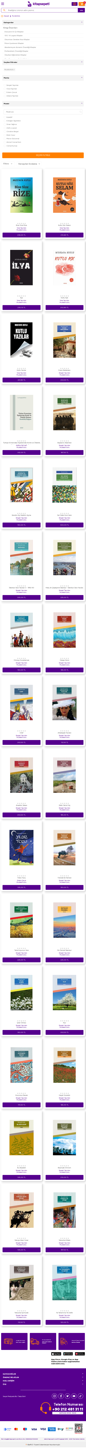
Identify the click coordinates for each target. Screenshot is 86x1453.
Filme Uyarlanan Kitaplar (14, 43)
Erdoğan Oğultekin (12, 121)
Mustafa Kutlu (21, 230)
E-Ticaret (35, 1450)
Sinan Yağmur (10, 124)
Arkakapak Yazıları (64, 733)
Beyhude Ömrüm (64, 1168)
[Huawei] (80, 1354)
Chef (21, 733)
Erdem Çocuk (10, 92)
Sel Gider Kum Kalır (64, 515)
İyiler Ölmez (21, 1023)
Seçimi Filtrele (43, 155)
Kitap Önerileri (10, 28)
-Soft (29, 1450)
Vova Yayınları (10, 89)
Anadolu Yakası (21, 805)
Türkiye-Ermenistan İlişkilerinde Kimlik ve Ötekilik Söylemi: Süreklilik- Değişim (21, 443)
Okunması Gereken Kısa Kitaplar (17, 39)
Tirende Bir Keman (64, 878)
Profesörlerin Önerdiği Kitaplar (16, 51)
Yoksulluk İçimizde (21, 1313)
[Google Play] (68, 1354)
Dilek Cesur (9, 135)
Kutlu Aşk (64, 298)
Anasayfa (5, 16)
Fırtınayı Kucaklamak (21, 660)
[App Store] (56, 1354)
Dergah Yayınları (11, 85)
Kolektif (8, 117)
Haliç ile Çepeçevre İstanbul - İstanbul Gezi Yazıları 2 (64, 588)
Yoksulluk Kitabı (64, 1240)
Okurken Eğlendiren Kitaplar (15, 55)
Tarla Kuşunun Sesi (21, 950)
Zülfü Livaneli (10, 128)
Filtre (7, 164)
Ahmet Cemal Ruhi (12, 142)
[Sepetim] (82, 4)
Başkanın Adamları (64, 443)
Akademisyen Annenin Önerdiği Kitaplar (20, 47)
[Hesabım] (74, 4)
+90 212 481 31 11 (67, 1409)
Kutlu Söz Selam (64, 225)
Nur (64, 1023)
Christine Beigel (11, 132)
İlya (21, 298)
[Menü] (2, 4)
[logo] (38, 4)
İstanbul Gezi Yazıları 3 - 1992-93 (21, 588)
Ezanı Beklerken (64, 370)
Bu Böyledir (21, 1168)
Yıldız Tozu (21, 878)
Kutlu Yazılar (21, 370)
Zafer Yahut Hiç (64, 805)
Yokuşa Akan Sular (21, 1240)
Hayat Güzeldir (64, 1095)
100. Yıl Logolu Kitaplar (14, 35)
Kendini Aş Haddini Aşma (21, 515)
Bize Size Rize (21, 225)
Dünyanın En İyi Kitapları (14, 32)
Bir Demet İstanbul (64, 950)
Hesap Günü (64, 660)
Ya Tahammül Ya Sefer (64, 1313)
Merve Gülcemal (11, 139)
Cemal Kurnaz (10, 146)
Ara (81, 10)
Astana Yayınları (11, 96)
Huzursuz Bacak (21, 1095)
